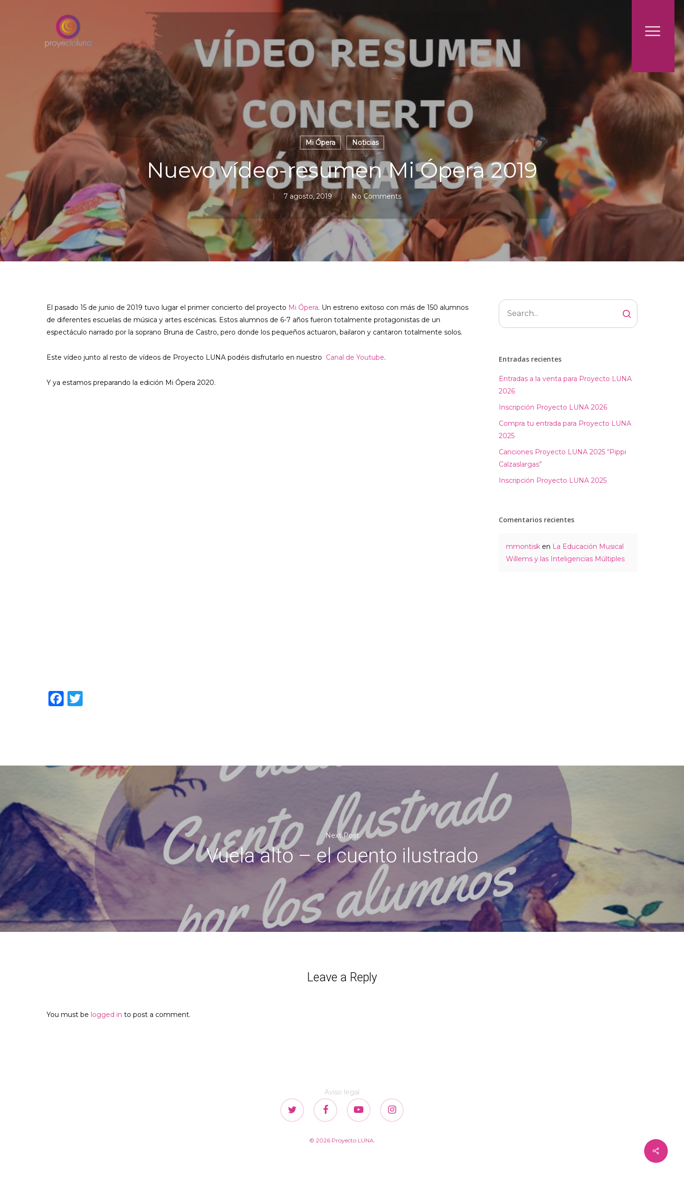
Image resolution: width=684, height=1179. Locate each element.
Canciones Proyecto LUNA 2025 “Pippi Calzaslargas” (562, 458)
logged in (106, 1014)
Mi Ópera (320, 142)
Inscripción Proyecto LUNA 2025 (553, 480)
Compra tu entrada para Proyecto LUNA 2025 (565, 429)
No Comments (376, 196)
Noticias (365, 142)
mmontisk (523, 546)
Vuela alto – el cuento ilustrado (342, 849)
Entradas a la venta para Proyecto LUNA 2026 (565, 384)
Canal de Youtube (355, 357)
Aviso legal (342, 1092)
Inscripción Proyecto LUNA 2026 (553, 407)
